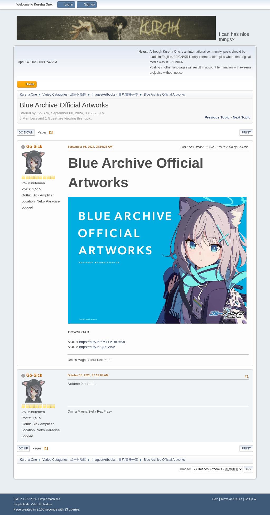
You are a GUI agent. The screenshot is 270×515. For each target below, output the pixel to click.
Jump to (184, 469)
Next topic (241, 117)
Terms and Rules (231, 499)
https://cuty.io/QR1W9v (97, 347)
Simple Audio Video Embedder (32, 504)
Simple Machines (49, 499)
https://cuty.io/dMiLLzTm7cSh (102, 342)
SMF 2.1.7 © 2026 (25, 499)
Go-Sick (34, 146)
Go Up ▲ (251, 499)
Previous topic (217, 117)
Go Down (25, 132)
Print (246, 132)
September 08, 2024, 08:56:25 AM (90, 146)
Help (215, 499)
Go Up (23, 448)
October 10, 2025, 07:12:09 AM (88, 375)
